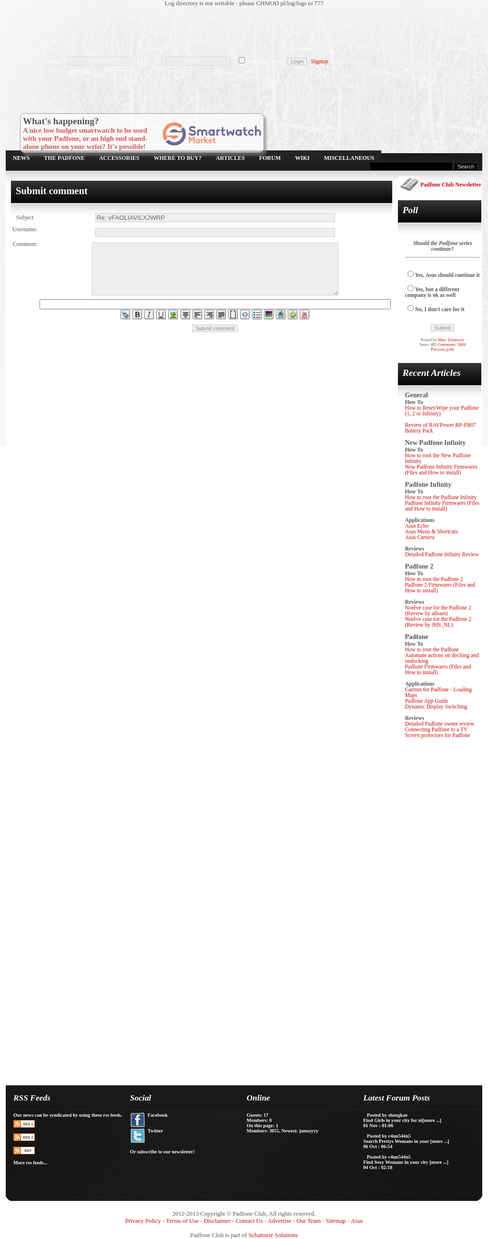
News (21, 158)
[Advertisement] (239, 31)
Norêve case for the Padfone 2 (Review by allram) (438, 610)
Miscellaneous (349, 158)
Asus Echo (417, 526)
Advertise (280, 1221)
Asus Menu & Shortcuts (431, 531)
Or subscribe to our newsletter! (162, 1151)
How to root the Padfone (432, 649)
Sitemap (336, 1221)
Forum (270, 158)
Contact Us (249, 1221)
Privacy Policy (143, 1221)
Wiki (302, 158)
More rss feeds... (30, 1162)
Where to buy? (178, 158)
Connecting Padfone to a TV (436, 729)
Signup (319, 61)
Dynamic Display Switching (436, 706)
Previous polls (442, 349)
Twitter (155, 1130)
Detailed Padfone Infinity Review (442, 554)
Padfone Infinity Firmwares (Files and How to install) (442, 505)
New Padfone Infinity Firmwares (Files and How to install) (441, 469)
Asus (357, 1221)
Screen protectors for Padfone (437, 735)
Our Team (308, 1221)
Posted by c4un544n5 (389, 1136)
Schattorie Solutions (272, 1235)
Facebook (158, 1115)
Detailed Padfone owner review (440, 724)
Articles (230, 158)
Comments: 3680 (451, 344)
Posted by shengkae (387, 1115)
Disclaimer (217, 1221)
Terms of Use (182, 1221)
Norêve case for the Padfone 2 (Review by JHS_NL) (438, 622)
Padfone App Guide (426, 701)
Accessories (119, 158)
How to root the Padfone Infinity (441, 497)
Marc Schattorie (451, 339)
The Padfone (64, 158)
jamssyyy (308, 1130)
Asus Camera (420, 537)
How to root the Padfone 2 (434, 579)
